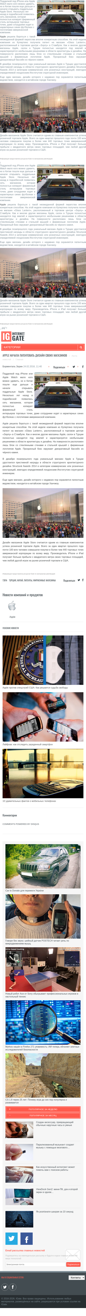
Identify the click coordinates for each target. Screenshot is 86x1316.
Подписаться (73, 1264)
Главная (19, 359)
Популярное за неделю (43, 1109)
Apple (3, 36)
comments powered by (21, 824)
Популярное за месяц (43, 1115)
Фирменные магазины (44, 580)
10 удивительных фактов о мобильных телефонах (29, 801)
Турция (12, 580)
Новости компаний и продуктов (23, 594)
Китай (20, 580)
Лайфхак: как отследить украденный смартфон (28, 744)
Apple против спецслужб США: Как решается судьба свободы (35, 687)
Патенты (28, 580)
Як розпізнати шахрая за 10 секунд (54, 1211)
